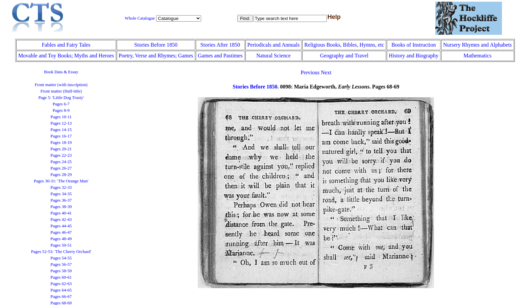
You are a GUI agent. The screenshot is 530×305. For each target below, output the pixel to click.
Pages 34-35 (61, 194)
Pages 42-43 (61, 219)
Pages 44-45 (61, 226)
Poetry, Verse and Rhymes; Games (156, 55)
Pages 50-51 (61, 245)
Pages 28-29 (61, 174)
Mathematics (477, 55)
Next (326, 72)
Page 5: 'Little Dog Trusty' (61, 97)
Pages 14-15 (61, 129)
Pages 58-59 (61, 271)
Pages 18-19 (61, 142)
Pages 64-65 (61, 290)
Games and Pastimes (220, 55)
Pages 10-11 (61, 117)
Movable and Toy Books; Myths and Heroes (66, 55)
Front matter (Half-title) (61, 91)
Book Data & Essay (61, 72)
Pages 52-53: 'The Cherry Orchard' (61, 251)
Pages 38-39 (61, 206)
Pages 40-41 (61, 213)
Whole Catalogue (140, 18)
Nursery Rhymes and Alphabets (477, 45)
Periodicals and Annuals (273, 45)
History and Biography (413, 55)
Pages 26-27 (61, 168)
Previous (309, 72)
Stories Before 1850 (155, 45)
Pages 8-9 (61, 110)
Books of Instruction (413, 45)
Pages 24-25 (61, 161)
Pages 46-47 (61, 232)
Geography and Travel (344, 55)
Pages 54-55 (61, 258)
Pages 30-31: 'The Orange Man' (61, 181)
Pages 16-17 (61, 136)
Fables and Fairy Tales (66, 45)
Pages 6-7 (61, 104)
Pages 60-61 (61, 277)
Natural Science (273, 55)
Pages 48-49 (61, 238)
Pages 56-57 (61, 264)
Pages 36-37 (61, 200)
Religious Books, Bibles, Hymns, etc (344, 45)
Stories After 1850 (220, 45)
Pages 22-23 (61, 155)
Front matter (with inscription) (61, 84)
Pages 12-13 (61, 123)
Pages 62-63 (61, 283)
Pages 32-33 (61, 187)
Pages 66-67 (61, 296)
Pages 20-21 (61, 149)
